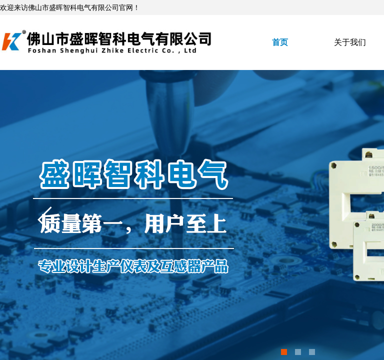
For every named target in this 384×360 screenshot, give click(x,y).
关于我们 (350, 42)
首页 (280, 42)
